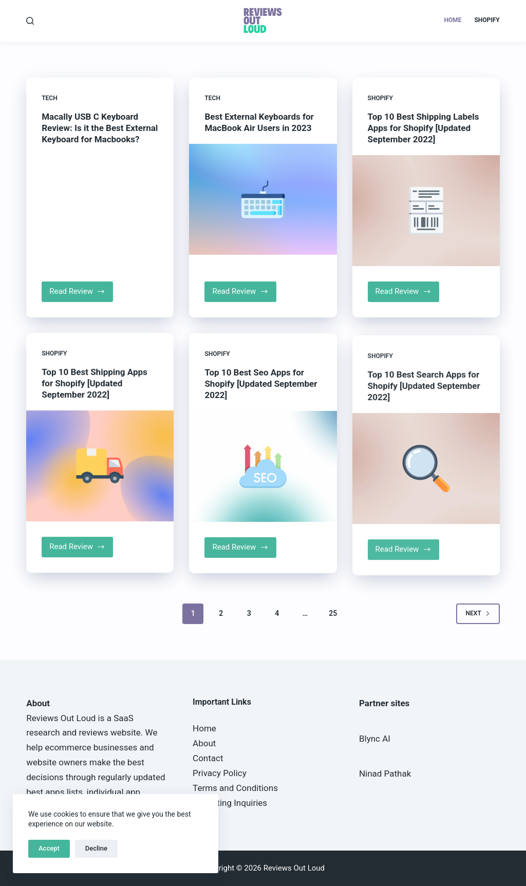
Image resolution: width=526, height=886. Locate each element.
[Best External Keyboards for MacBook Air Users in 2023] (262, 202)
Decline (96, 848)
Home (452, 20)
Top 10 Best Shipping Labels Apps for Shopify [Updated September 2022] (423, 146)
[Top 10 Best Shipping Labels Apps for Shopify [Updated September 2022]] (426, 229)
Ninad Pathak (385, 773)
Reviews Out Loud (61, 718)
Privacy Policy (220, 773)
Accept (49, 848)
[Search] (30, 21)
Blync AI (374, 738)
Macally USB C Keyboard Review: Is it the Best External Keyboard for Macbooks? (100, 128)
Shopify (486, 20)
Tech (50, 98)
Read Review (81, 295)
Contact (208, 758)
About (204, 743)
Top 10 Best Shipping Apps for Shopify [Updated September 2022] (94, 417)
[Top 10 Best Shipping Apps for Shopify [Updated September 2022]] (100, 500)
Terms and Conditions (235, 788)
